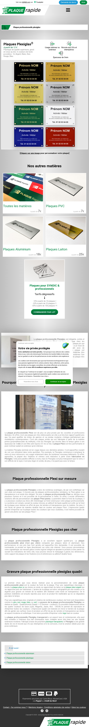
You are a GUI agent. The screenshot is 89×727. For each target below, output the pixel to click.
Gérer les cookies (79, 707)
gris (14, 602)
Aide (83, 2)
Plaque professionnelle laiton (18, 662)
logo (64, 613)
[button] (31, 381)
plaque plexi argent (73, 587)
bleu (28, 602)
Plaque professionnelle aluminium (20, 653)
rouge (23, 602)
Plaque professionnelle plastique (19, 658)
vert (35, 602)
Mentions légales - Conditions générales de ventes (49, 707)
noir (18, 602)
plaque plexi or (18, 587)
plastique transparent (54, 622)
